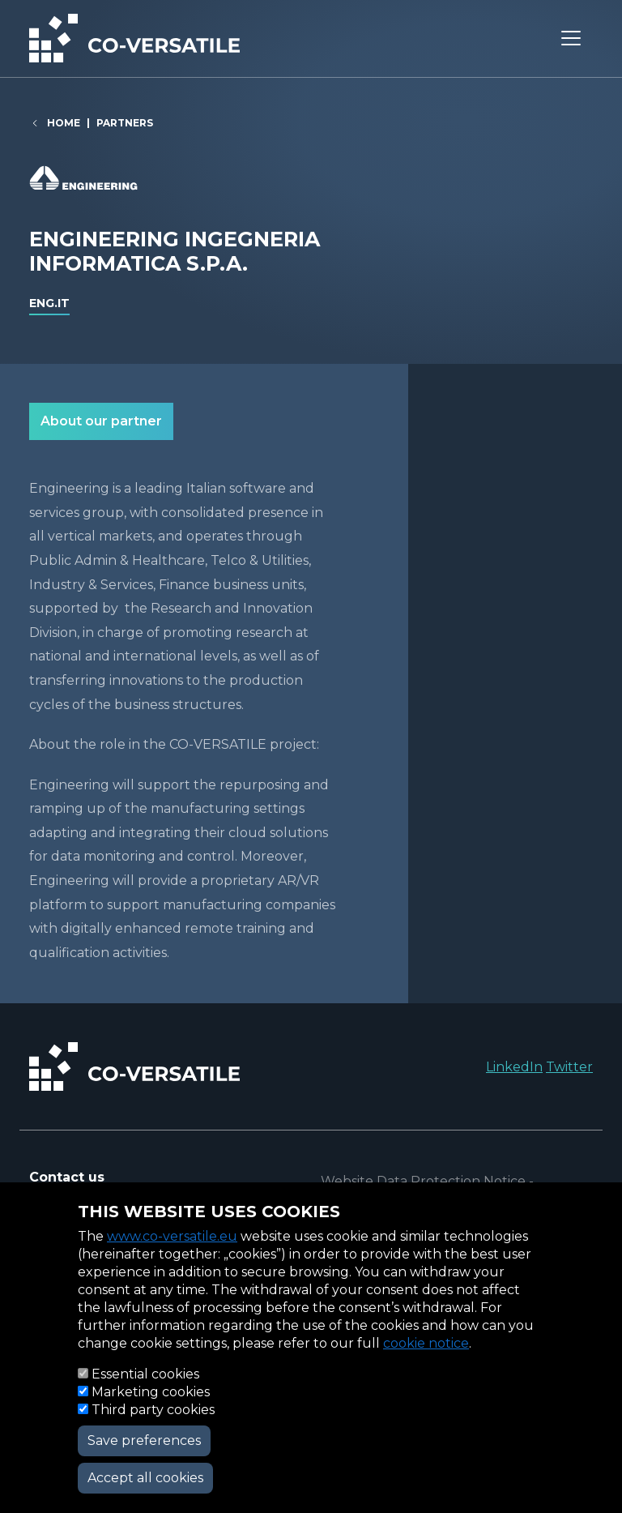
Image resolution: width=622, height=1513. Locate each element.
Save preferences (144, 1440)
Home (63, 123)
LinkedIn (514, 1067)
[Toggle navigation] (571, 38)
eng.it (49, 303)
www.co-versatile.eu (172, 1236)
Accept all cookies (145, 1477)
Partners (124, 123)
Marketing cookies (151, 1392)
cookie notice (426, 1343)
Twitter (569, 1067)
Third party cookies (153, 1409)
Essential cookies (145, 1374)
